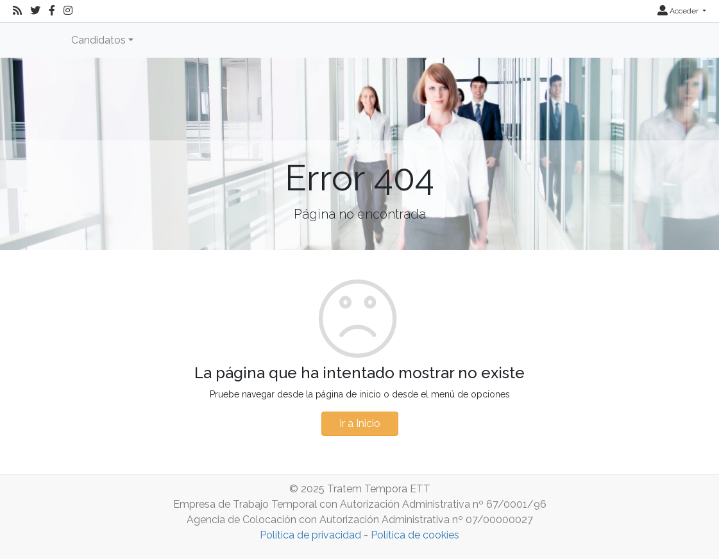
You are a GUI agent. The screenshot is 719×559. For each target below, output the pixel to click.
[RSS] (17, 10)
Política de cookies (415, 535)
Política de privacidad (310, 535)
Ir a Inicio (359, 423)
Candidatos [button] (98, 40)
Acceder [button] (678, 10)
